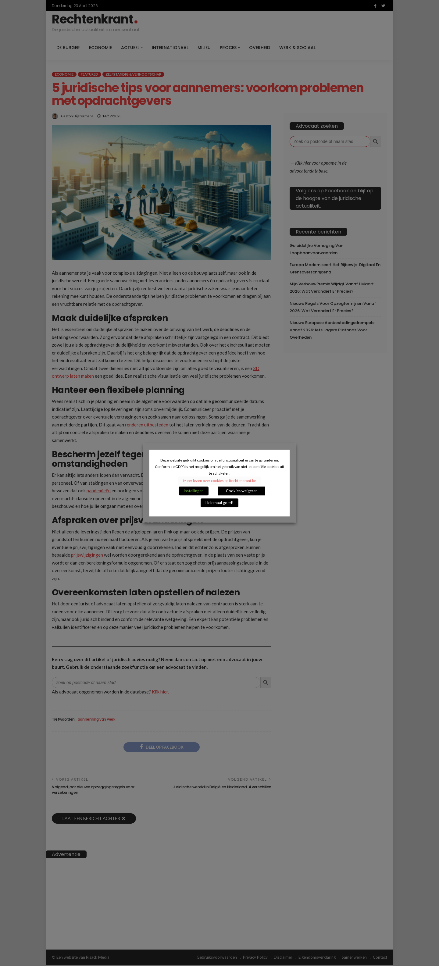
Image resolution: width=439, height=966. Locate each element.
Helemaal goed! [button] (219, 502)
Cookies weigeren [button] (242, 490)
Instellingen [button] (194, 490)
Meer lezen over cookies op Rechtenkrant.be (219, 480)
